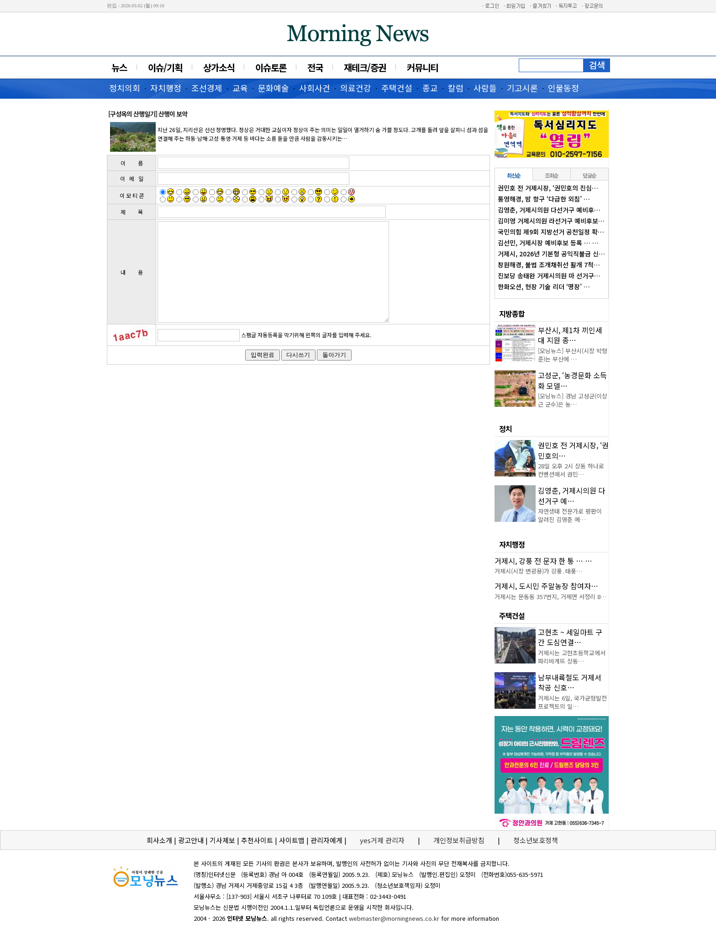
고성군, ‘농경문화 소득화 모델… (572, 380)
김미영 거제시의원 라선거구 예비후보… (551, 220)
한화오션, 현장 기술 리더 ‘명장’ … (544, 286)
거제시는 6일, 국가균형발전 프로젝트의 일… (572, 702)
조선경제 (206, 88)
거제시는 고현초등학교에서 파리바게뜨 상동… (571, 656)
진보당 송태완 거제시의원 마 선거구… (549, 275)
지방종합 (512, 313)
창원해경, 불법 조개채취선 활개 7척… (549, 264)
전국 (315, 67)
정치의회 (124, 88)
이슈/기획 (165, 67)
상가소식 (218, 67)
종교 (430, 88)
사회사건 (314, 88)
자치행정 (165, 88)
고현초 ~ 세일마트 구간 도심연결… (570, 636)
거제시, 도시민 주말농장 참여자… (546, 585)
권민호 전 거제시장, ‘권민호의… (573, 450)
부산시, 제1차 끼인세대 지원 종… (570, 334)
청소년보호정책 (535, 840)
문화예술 (273, 88)
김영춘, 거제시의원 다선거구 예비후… (549, 209)
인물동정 (563, 88)
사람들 (485, 88)
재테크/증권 (365, 67)
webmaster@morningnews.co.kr (394, 918)
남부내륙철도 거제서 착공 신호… (569, 682)
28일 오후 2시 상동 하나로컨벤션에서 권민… (571, 470)
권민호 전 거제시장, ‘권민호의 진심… (548, 187)
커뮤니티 (422, 67)
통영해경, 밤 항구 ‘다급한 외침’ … (544, 198)
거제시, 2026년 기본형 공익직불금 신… (551, 253)
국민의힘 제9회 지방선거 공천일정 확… (551, 231)
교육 (240, 88)
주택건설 (396, 88)
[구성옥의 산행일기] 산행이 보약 (147, 113)
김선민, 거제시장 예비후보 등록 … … (548, 242)
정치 (505, 428)
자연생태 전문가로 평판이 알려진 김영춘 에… (570, 515)
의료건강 (355, 88)
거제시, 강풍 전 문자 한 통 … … (543, 560)
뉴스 (119, 67)
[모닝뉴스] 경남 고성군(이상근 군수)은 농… (572, 400)
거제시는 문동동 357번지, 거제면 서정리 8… (550, 596)
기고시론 (522, 88)
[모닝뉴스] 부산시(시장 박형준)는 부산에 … (572, 354)
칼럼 (455, 88)
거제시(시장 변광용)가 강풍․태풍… (538, 571)
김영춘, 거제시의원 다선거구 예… (571, 495)
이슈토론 (270, 67)
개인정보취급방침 (458, 840)
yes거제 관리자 (383, 840)
